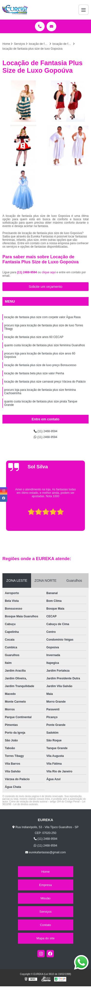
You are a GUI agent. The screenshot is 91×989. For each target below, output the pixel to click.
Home (45, 871)
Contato (45, 925)
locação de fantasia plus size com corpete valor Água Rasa (42, 317)
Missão (45, 898)
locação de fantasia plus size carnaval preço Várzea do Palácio (45, 381)
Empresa (45, 885)
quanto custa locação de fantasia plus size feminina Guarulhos (44, 345)
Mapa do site (45, 938)
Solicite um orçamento (45, 287)
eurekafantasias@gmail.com (45, 852)
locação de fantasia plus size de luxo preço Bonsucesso (40, 365)
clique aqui (49, 272)
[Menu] (83, 9)
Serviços (46, 911)
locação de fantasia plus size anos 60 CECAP (33, 337)
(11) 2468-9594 (27, 272)
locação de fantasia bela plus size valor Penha (34, 373)
